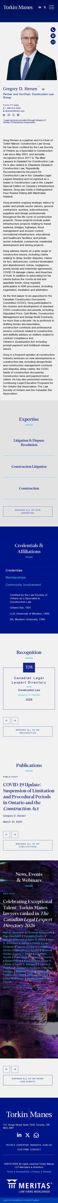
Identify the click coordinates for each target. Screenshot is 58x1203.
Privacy (36, 1171)
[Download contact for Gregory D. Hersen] (53, 42)
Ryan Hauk (20, 959)
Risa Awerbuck (12, 938)
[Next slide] (14, 721)
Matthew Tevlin (25, 973)
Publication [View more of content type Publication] (10, 778)
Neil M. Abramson (13, 934)
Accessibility (23, 1171)
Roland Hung (13, 962)
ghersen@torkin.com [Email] (15, 111)
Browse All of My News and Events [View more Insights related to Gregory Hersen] (27, 1080)
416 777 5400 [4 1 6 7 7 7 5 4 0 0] (12, 105)
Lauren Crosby (26, 948)
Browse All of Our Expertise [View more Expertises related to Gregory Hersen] (28, 513)
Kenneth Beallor (34, 938)
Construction (29, 489)
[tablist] (29, 594)
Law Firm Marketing (12, 1200)
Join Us (47, 1145)
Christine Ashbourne (39, 934)
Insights (35, 1145)
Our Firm (23, 1149)
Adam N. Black (36, 941)
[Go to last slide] (6, 721)
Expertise (23, 1145)
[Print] (14, 115)
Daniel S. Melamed (26, 966)
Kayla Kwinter (32, 962)
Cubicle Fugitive (31, 1200)
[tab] (30, 571)
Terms (10, 1171)
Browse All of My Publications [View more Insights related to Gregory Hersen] (28, 846)
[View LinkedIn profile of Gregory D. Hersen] (4, 115)
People (10, 1145)
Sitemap (47, 1171)
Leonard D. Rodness (28, 969)
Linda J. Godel (23, 955)
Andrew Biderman (14, 941)
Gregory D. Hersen (29, 696)
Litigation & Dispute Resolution (29, 443)
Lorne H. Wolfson (13, 980)
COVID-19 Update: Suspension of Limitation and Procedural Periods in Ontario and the (28, 798)
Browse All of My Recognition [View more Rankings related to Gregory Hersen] (28, 732)
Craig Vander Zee (37, 976)
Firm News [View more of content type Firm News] (9, 895)
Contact (35, 1149)
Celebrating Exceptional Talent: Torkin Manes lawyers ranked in (27, 915)
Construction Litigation (29, 468)
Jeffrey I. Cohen (30, 945)
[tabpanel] (29, 608)
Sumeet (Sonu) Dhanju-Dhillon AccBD (25, 950)
